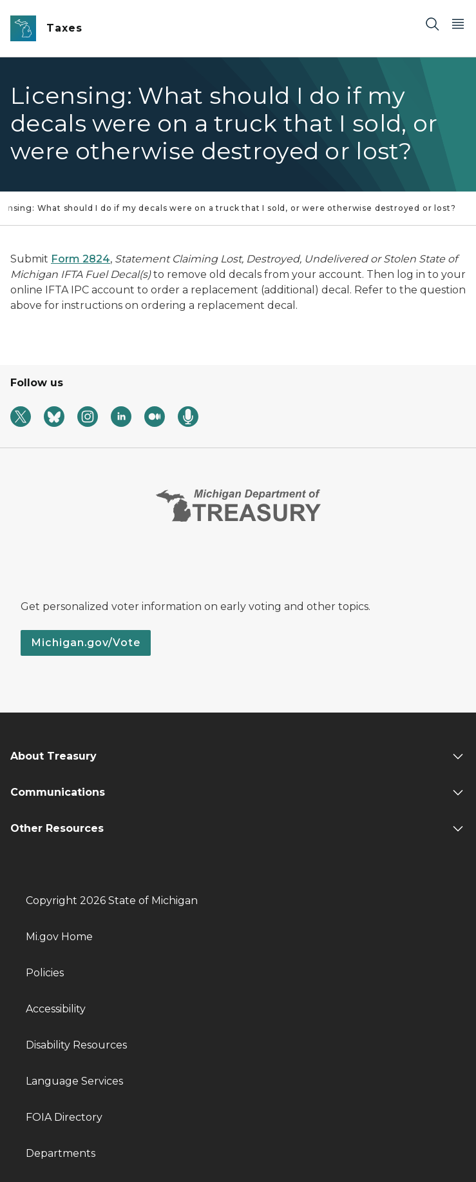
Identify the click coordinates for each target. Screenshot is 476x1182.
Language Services (74, 1081)
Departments (60, 1153)
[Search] (432, 23)
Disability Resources (76, 1045)
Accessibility (56, 1009)
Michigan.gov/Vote (85, 642)
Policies (45, 973)
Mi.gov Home (59, 937)
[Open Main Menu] (458, 23)
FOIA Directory (64, 1117)
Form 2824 (80, 259)
